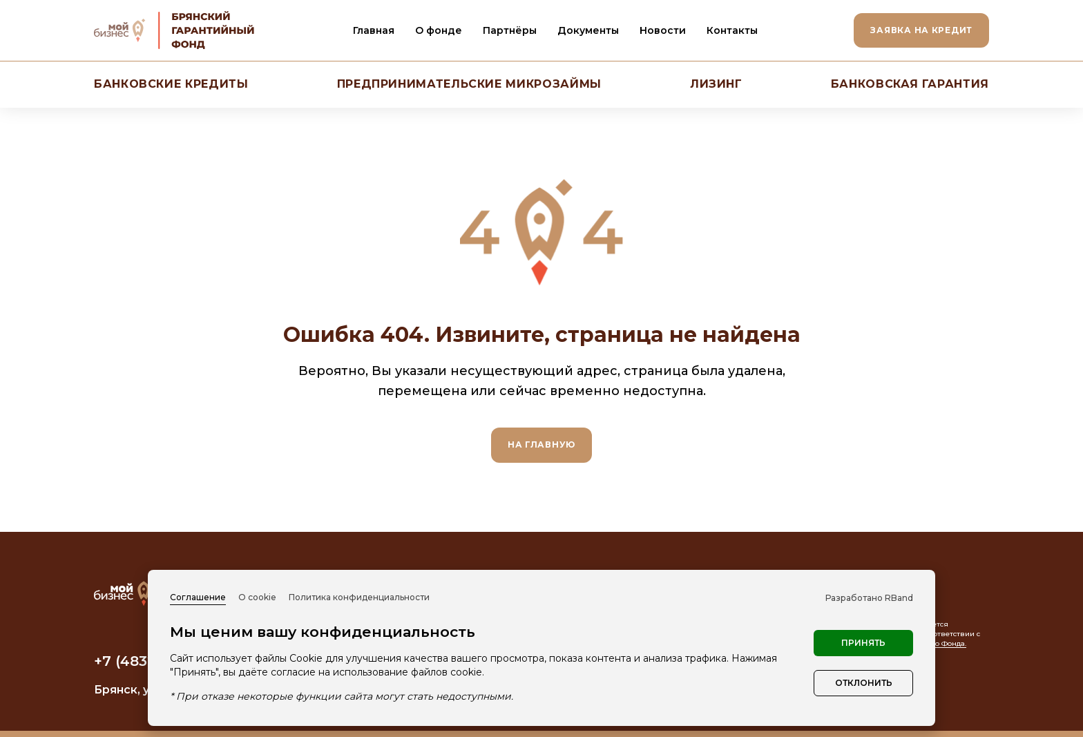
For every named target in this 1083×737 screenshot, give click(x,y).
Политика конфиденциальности (359, 597)
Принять (863, 643)
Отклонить (863, 683)
